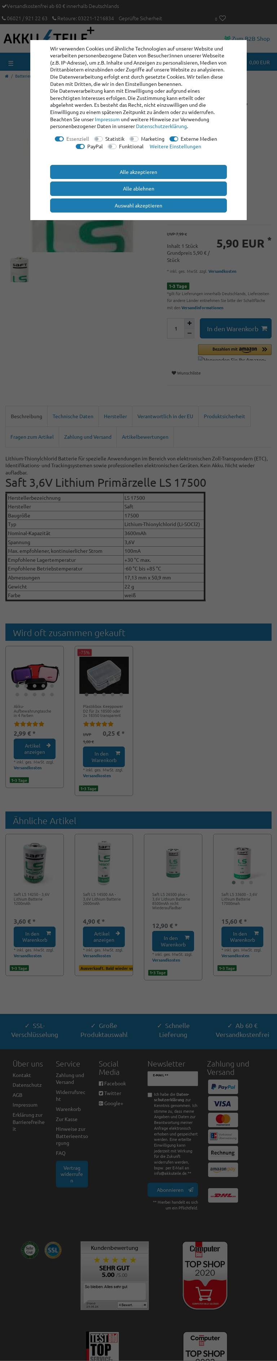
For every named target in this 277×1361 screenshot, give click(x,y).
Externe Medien (199, 138)
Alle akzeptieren (138, 172)
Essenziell (77, 138)
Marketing (152, 138)
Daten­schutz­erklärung (161, 126)
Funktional (131, 146)
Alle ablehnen (138, 188)
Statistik (114, 138)
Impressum (107, 119)
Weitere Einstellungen (175, 146)
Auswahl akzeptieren (138, 205)
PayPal (95, 146)
